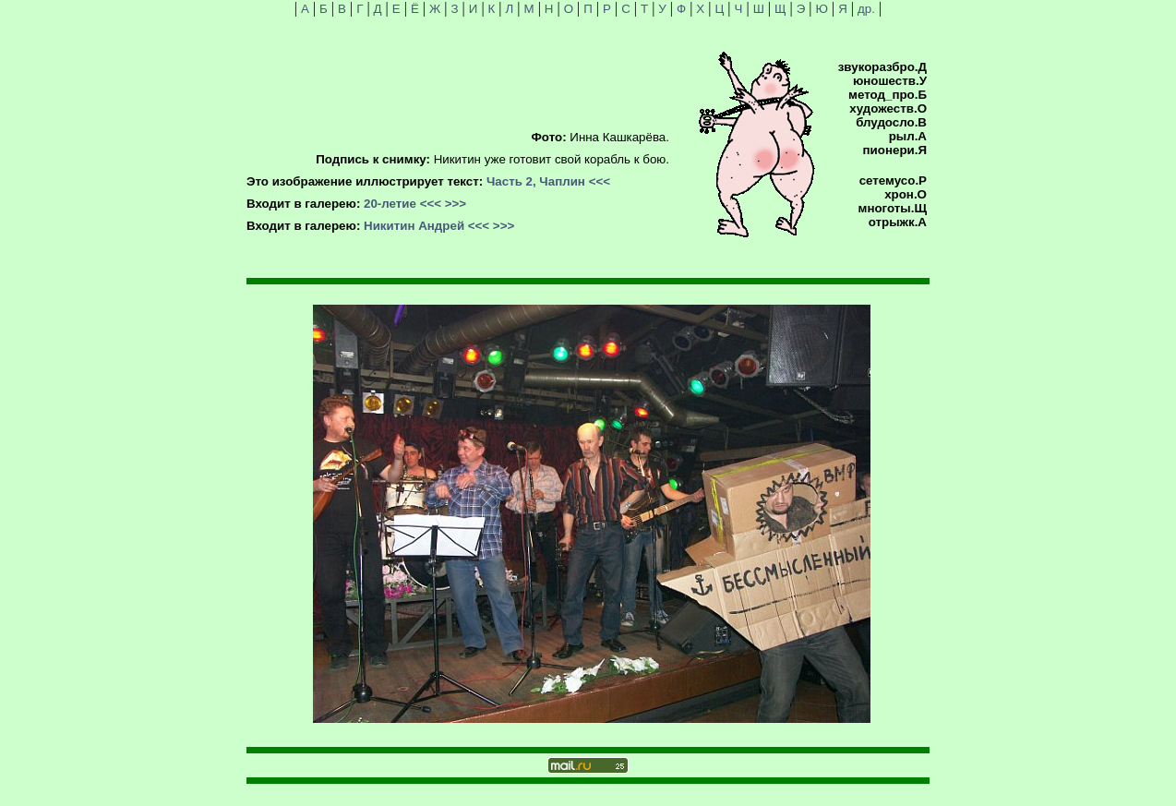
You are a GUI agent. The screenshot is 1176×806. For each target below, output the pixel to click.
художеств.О (888, 108)
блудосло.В (891, 122)
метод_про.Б (887, 95)
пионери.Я (895, 150)
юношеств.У (890, 81)
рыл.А (908, 136)
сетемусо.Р (893, 180)
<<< (599, 181)
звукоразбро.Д (882, 67)
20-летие (390, 204)
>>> (455, 204)
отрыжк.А (898, 222)
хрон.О (905, 194)
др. (866, 9)
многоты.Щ (892, 208)
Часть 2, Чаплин (535, 181)
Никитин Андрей (414, 226)
